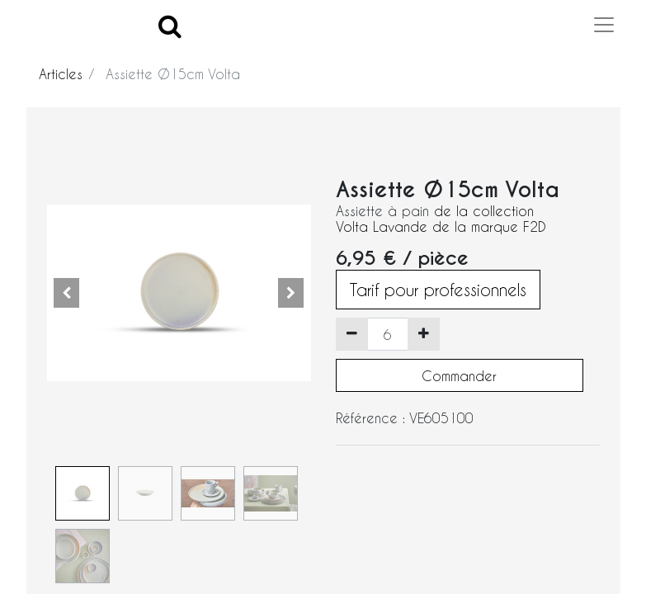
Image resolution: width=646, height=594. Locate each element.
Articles (61, 74)
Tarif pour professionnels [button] (438, 289)
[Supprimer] (352, 334)
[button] (67, 292)
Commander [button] (459, 376)
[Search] (169, 25)
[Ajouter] (424, 334)
